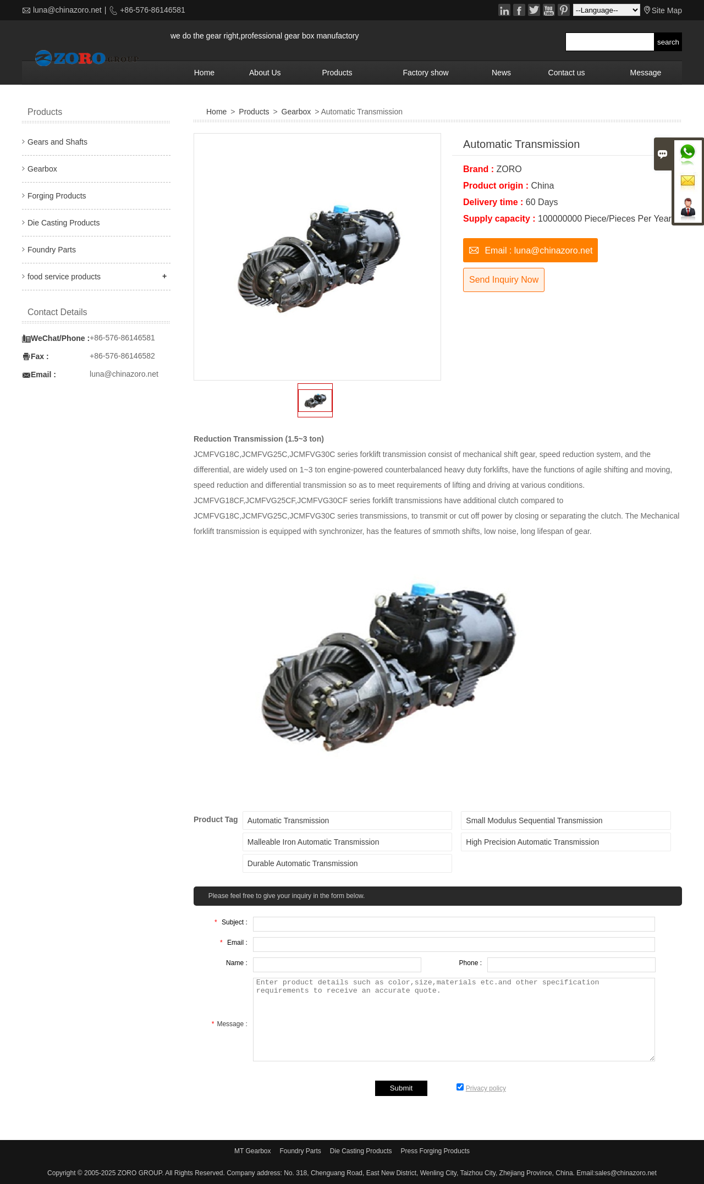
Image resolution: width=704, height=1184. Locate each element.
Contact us (566, 72)
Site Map (667, 10)
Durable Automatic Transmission (303, 863)
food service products (64, 276)
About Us (265, 72)
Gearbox (296, 111)
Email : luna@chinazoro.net (530, 249)
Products (337, 72)
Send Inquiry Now (503, 279)
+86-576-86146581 (151, 9)
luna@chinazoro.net (67, 9)
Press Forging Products (435, 1151)
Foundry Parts (52, 249)
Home (204, 72)
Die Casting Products (64, 222)
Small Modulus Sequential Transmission (534, 820)
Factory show (425, 72)
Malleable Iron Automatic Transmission (314, 842)
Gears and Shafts (57, 141)
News (501, 72)
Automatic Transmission (288, 820)
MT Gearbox (252, 1151)
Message (646, 72)
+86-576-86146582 (122, 355)
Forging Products (57, 195)
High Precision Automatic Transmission (532, 842)
